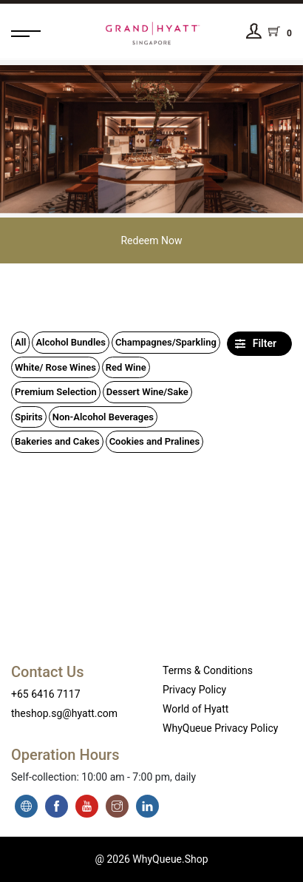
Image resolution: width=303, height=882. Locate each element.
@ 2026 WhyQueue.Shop (151, 859)
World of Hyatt (195, 709)
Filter (255, 343)
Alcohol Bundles (70, 342)
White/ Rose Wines (55, 367)
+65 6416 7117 (46, 694)
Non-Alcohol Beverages (103, 417)
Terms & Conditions (208, 670)
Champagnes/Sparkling (166, 342)
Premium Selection (56, 391)
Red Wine (126, 367)
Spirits (29, 417)
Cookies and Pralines (154, 441)
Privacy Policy (194, 690)
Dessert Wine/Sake (147, 391)
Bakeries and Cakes (57, 441)
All (20, 342)
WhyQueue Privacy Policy (220, 728)
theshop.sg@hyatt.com (64, 713)
